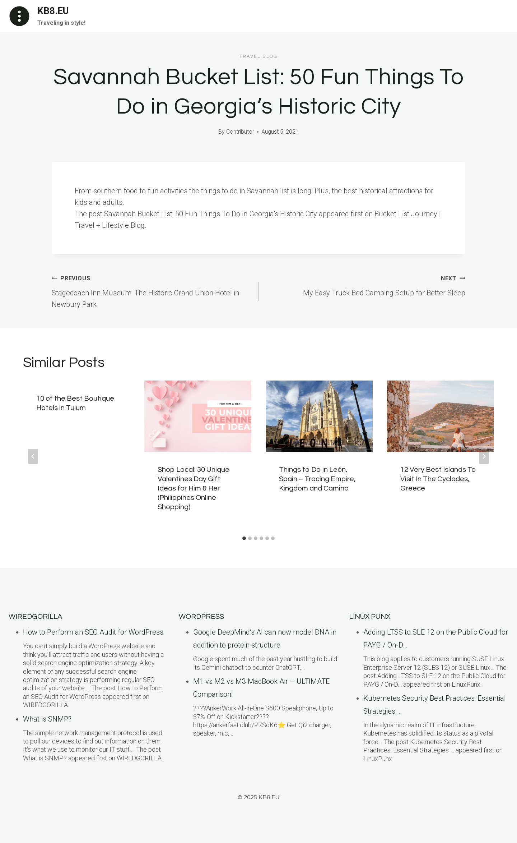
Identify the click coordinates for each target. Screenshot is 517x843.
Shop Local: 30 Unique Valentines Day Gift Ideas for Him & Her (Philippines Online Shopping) (193, 488)
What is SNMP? (47, 719)
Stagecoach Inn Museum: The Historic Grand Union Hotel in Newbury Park (151, 290)
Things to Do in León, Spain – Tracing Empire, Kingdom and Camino (317, 479)
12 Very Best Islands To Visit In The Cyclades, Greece (438, 479)
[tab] (244, 538)
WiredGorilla (35, 616)
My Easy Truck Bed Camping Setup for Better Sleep (365, 284)
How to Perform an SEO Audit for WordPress (93, 632)
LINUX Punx (369, 616)
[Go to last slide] (33, 456)
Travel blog (258, 56)
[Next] (484, 456)
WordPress (201, 616)
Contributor (240, 131)
